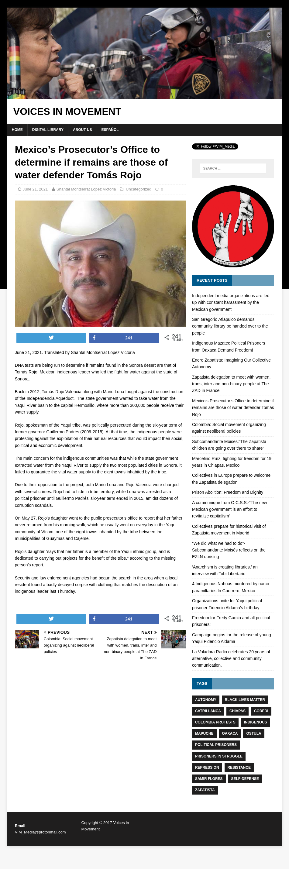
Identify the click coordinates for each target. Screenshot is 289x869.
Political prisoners (216, 745)
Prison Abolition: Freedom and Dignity (227, 492)
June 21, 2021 (35, 189)
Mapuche (204, 733)
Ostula (253, 733)
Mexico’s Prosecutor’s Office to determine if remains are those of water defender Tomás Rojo (233, 407)
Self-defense (245, 779)
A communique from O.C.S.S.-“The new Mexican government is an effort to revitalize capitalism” (229, 509)
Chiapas (237, 711)
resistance (239, 767)
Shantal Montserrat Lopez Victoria (86, 189)
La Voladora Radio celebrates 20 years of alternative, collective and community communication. (231, 658)
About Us (82, 130)
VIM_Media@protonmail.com (40, 832)
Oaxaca (230, 733)
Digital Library (48, 130)
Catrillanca (208, 711)
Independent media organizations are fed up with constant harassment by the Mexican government (231, 302)
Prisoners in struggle (219, 756)
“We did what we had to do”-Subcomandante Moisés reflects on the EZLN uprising (229, 550)
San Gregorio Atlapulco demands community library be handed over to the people (230, 326)
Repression (207, 767)
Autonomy (205, 700)
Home (17, 130)
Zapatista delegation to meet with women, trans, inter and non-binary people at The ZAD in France (231, 384)
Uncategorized (138, 189)
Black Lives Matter (245, 700)
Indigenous (255, 722)
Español (110, 130)
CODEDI (261, 711)
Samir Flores (209, 779)
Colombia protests (215, 722)
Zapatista (205, 790)
